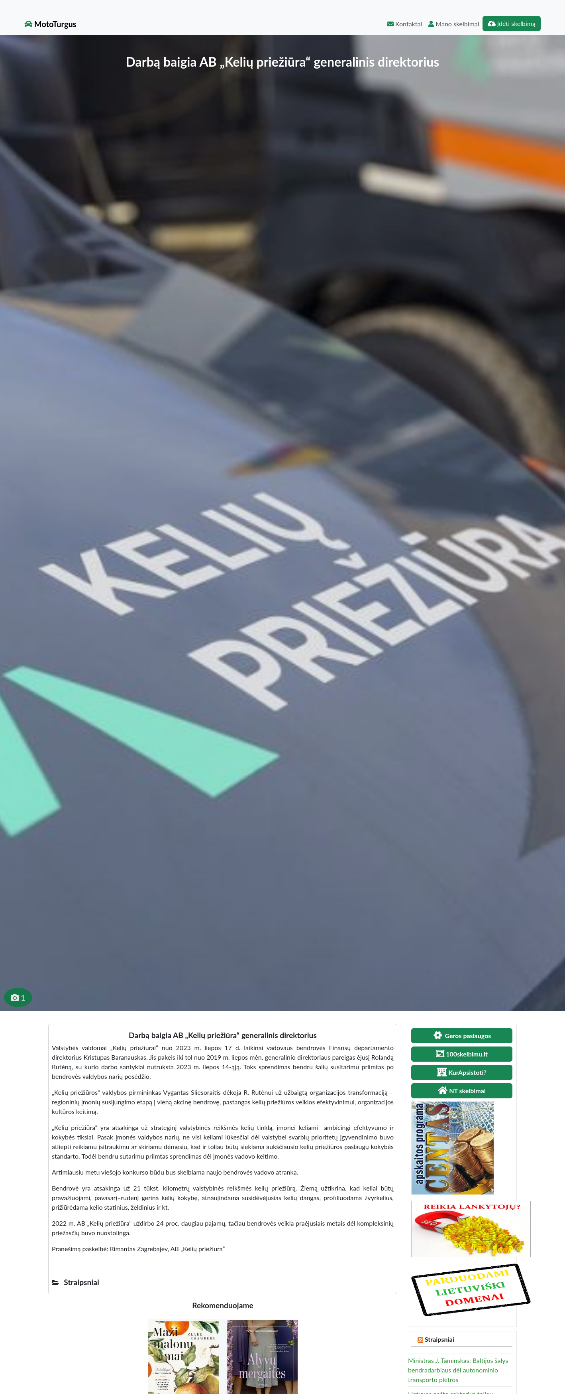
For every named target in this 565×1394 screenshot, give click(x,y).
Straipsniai (439, 1339)
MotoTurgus (50, 24)
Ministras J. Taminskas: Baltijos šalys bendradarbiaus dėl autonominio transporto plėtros (458, 1369)
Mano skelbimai (453, 24)
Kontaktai (404, 24)
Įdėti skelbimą (512, 23)
